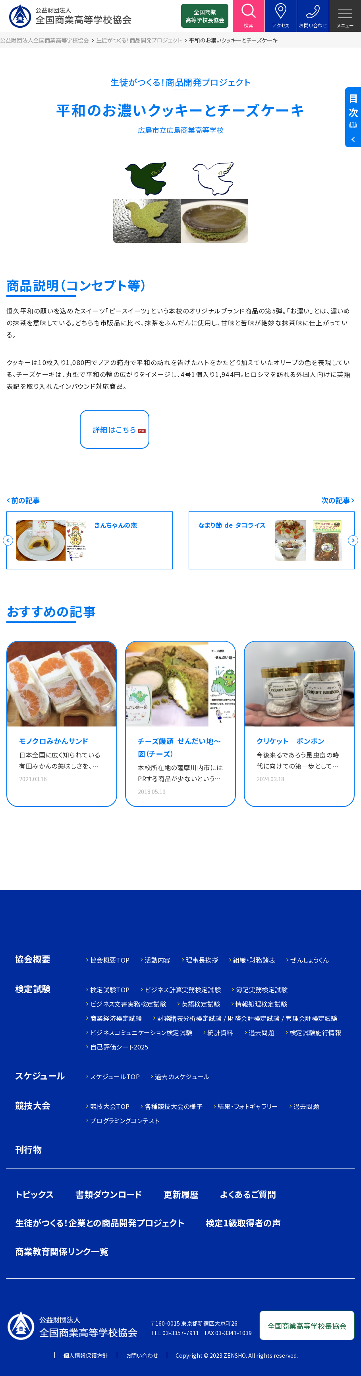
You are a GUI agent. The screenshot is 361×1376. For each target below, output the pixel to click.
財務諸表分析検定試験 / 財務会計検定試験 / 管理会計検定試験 (247, 1018)
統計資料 (220, 1032)
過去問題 (261, 1032)
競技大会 (33, 1106)
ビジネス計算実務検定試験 (183, 989)
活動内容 (157, 960)
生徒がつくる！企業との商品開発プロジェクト (99, 1222)
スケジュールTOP (115, 1076)
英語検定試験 (200, 1004)
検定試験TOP (109, 989)
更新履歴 (181, 1194)
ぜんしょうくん (309, 960)
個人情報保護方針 (86, 1355)
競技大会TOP (109, 1106)
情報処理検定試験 (262, 1004)
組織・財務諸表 (254, 960)
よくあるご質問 (248, 1194)
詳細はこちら (115, 429)
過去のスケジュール (182, 1076)
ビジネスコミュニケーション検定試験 (141, 1032)
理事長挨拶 (202, 960)
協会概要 (33, 959)
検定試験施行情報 (316, 1032)
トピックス (34, 1194)
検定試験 (33, 989)
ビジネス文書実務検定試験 (128, 1004)
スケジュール (40, 1076)
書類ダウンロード (108, 1194)
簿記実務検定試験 (262, 989)
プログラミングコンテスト (124, 1120)
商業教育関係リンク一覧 (61, 1251)
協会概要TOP (109, 960)
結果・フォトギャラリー (248, 1106)
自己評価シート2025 (119, 1046)
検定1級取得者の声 (243, 1222)
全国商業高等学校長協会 (204, 16)
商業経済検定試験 (116, 1018)
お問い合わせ (142, 1355)
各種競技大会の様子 (174, 1106)
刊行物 (28, 1149)
